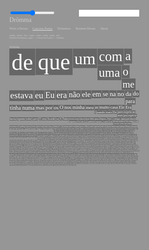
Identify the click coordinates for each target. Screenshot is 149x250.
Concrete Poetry (38, 25)
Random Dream (76, 25)
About (92, 25)
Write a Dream (16, 25)
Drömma (18, 18)
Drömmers (57, 25)
